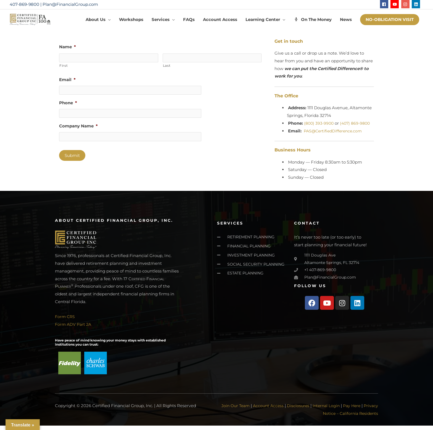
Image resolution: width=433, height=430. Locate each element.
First (63, 69)
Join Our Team (244, 410)
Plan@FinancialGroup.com (70, 4)
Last (167, 69)
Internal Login (339, 410)
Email (67, 83)
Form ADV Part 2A (74, 328)
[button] (389, 21)
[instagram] (406, 4)
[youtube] (395, 4)
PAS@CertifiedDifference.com (334, 135)
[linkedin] (416, 4)
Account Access (279, 410)
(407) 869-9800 (358, 127)
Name (67, 51)
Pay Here (366, 410)
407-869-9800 (24, 4)
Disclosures (310, 410)
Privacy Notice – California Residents (340, 417)
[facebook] (385, 4)
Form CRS (65, 321)
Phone (68, 106)
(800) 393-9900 (319, 127)
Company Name (78, 129)
